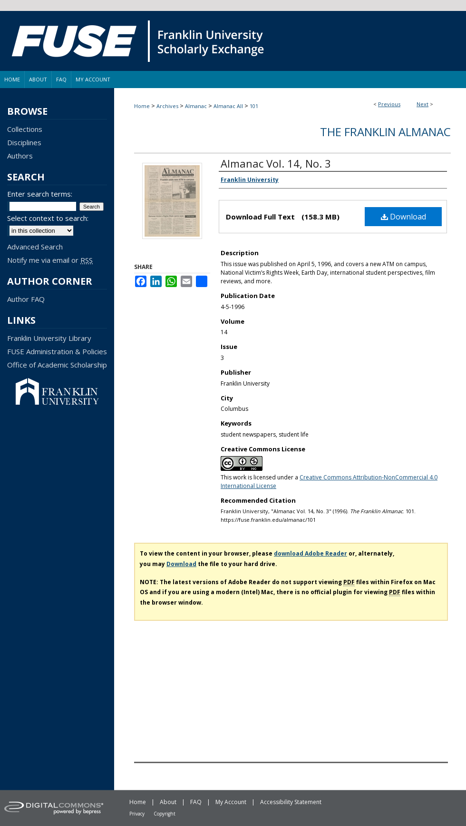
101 (254, 105)
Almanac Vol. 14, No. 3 (276, 163)
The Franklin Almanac (385, 131)
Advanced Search (35, 246)
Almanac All (228, 105)
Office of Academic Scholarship (57, 364)
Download (403, 216)
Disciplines (24, 142)
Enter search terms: (39, 194)
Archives (167, 105)
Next (422, 104)
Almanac (196, 105)
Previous (389, 104)
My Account (230, 802)
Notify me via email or (50, 260)
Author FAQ (26, 299)
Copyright (164, 813)
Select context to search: (47, 218)
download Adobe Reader (310, 553)
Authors (20, 155)
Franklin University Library (49, 338)
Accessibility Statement (290, 802)
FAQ (196, 802)
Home (142, 105)
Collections (24, 129)
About (168, 802)
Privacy (137, 813)
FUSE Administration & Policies (57, 351)
